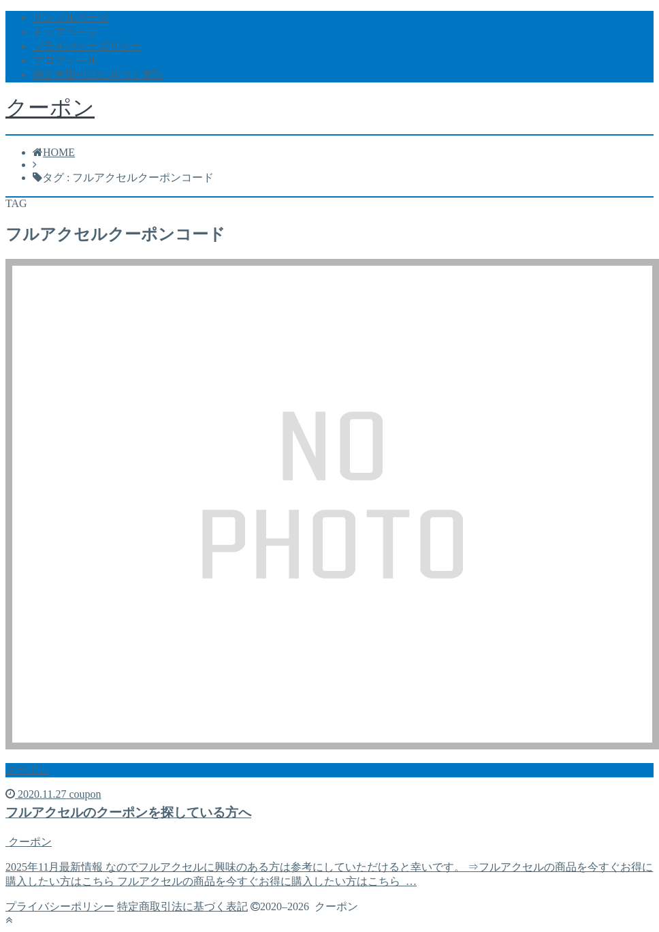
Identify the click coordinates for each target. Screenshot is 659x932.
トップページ (65, 31)
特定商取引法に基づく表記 (98, 74)
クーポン (50, 107)
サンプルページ (71, 17)
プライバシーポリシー (87, 46)
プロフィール (65, 60)
